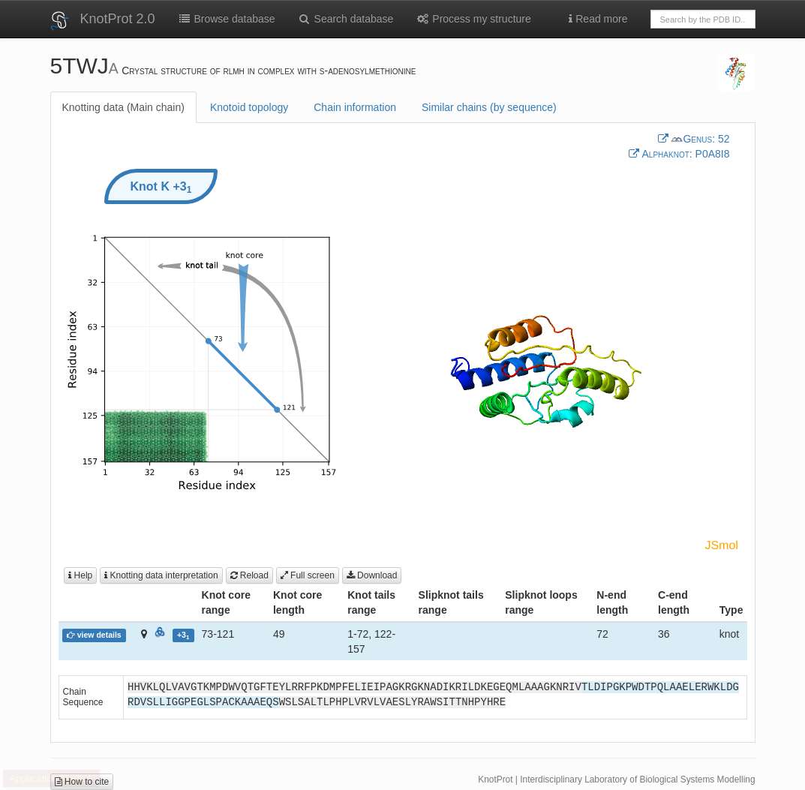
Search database (346, 19)
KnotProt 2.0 (117, 18)
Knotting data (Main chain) (123, 107)
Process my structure (473, 19)
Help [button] (80, 575)
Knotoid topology (249, 107)
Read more (598, 19)
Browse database (226, 19)
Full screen (308, 575)
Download (372, 575)
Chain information (355, 107)
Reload (249, 575)
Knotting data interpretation (161, 575)
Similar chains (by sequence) (489, 107)
